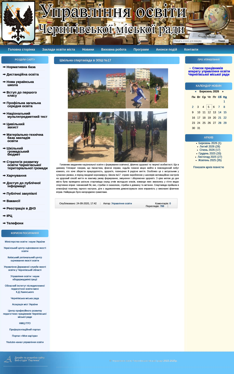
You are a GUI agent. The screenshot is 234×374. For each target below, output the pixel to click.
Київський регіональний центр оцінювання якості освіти (25, 259)
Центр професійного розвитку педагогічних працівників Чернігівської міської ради (25, 313)
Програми (141, 49)
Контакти (191, 49)
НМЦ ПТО (25, 323)
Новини (88, 49)
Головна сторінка (21, 49)
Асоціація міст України (25, 304)
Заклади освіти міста (58, 49)
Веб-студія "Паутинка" (27, 360)
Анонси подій (166, 49)
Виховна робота (113, 49)
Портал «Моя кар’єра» (25, 335)
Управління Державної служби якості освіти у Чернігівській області (25, 268)
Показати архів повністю (208, 167)
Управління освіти (121, 203)
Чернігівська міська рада (25, 298)
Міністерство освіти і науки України (25, 241)
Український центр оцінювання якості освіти (25, 249)
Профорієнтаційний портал (24, 329)
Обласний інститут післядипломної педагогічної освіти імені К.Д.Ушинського (25, 288)
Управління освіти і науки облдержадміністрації (25, 278)
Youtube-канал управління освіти (25, 342)
